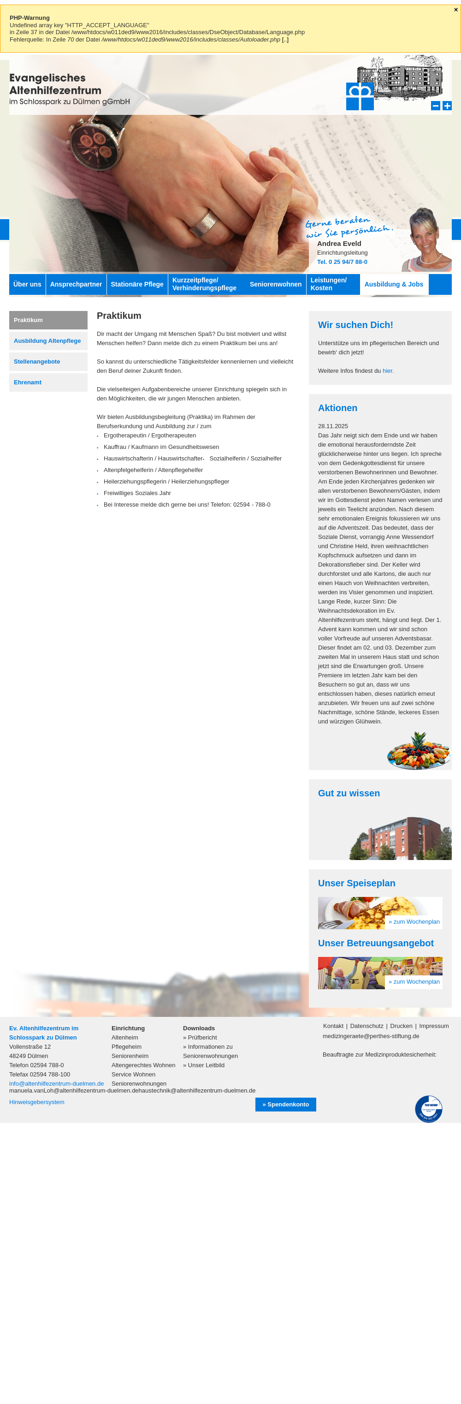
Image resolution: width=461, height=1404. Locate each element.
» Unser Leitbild (204, 1065)
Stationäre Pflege (137, 284)
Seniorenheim (130, 1055)
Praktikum (28, 320)
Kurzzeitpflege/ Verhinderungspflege (204, 284)
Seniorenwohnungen (139, 1083)
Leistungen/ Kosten (329, 284)
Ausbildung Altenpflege (47, 340)
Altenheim (125, 1037)
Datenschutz (367, 1025)
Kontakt (333, 1025)
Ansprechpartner (76, 284)
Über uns (27, 284)
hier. (388, 370)
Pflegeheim (127, 1046)
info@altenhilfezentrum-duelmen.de (56, 1083)
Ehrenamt (27, 382)
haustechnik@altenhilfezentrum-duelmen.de (197, 1090)
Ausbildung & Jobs (394, 284)
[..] (285, 39)
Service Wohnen (133, 1074)
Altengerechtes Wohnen (144, 1065)
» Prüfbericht (200, 1037)
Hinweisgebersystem (37, 1102)
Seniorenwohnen (276, 284)
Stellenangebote (37, 361)
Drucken (401, 1025)
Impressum (434, 1025)
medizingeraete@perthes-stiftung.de (371, 1036)
